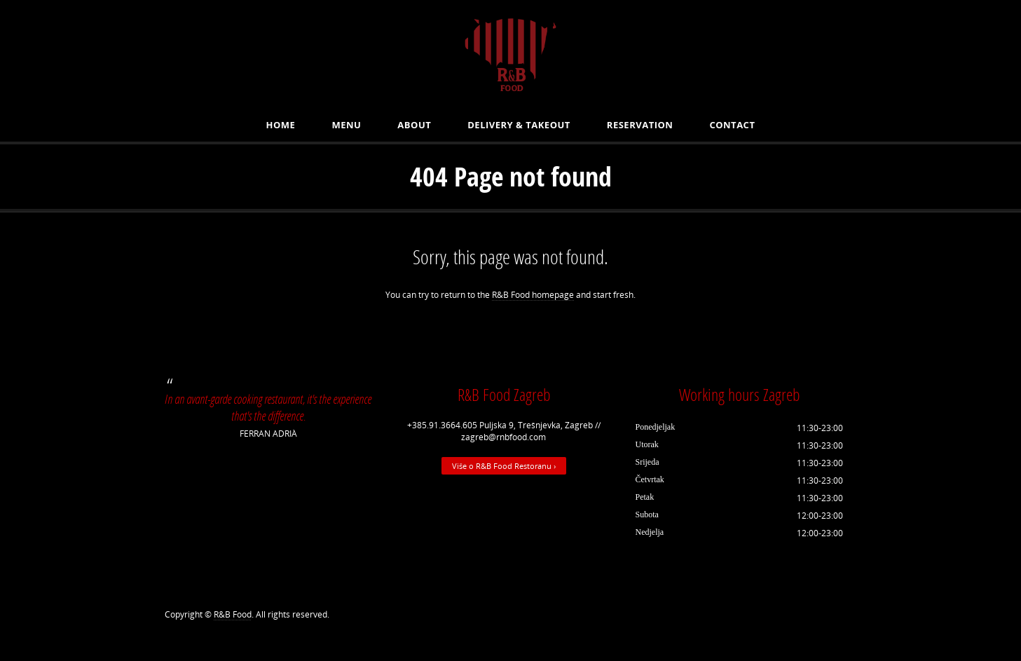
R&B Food (233, 614)
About (414, 124)
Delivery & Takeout (518, 124)
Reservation (640, 124)
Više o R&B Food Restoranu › (504, 466)
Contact (732, 124)
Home (281, 124)
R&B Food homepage (533, 295)
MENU (346, 124)
